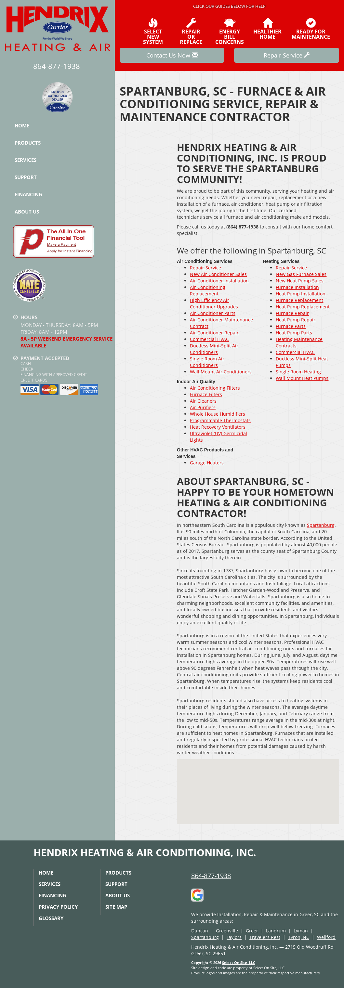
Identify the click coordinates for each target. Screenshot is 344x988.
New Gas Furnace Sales (301, 274)
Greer (252, 931)
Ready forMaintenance (311, 28)
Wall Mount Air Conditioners (221, 372)
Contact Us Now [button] (172, 55)
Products (28, 142)
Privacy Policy (58, 907)
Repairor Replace (191, 31)
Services (25, 160)
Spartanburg (321, 525)
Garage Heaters (207, 463)
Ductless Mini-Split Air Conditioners (214, 349)
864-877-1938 (211, 875)
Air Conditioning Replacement (207, 290)
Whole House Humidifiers (217, 414)
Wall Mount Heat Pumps (302, 378)
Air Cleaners (203, 401)
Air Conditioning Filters (215, 388)
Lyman (301, 931)
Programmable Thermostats (220, 420)
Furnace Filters (206, 394)
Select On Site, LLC (238, 962)
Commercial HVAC (209, 339)
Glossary (51, 918)
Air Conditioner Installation (219, 281)
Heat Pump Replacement (303, 307)
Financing (28, 194)
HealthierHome (267, 28)
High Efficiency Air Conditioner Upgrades (214, 303)
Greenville (227, 931)
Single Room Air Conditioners (207, 362)
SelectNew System (153, 31)
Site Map (116, 907)
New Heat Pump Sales (300, 281)
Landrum (276, 931)
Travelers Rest (264, 937)
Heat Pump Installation (300, 294)
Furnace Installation (297, 287)
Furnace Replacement (299, 300)
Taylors (234, 937)
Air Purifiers (203, 407)
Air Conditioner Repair (214, 333)
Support (26, 177)
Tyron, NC (298, 937)
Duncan (199, 931)
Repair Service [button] (287, 55)
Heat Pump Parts (294, 333)
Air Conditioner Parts (212, 313)
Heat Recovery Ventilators (217, 427)
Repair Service (205, 268)
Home (22, 125)
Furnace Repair (292, 313)
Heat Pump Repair (295, 320)
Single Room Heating (298, 372)
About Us (27, 211)
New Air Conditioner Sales (218, 274)
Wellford (326, 937)
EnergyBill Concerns (229, 31)
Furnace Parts (291, 326)
